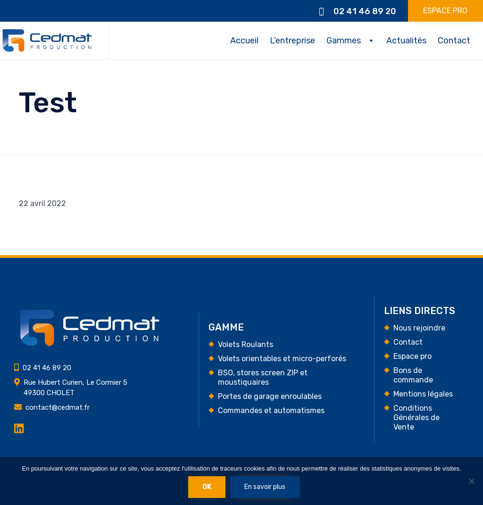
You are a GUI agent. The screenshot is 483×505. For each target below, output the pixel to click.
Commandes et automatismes (271, 410)
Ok (206, 487)
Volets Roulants (245, 344)
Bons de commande (413, 375)
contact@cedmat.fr (57, 407)
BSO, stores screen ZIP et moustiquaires (263, 377)
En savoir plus (264, 487)
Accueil (244, 40)
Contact (454, 40)
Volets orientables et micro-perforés (282, 358)
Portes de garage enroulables (270, 396)
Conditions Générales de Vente (416, 417)
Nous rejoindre (419, 327)
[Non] (471, 481)
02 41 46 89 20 (364, 11)
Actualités (406, 40)
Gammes (343, 40)
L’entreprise (292, 40)
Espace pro (412, 356)
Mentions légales (423, 393)
